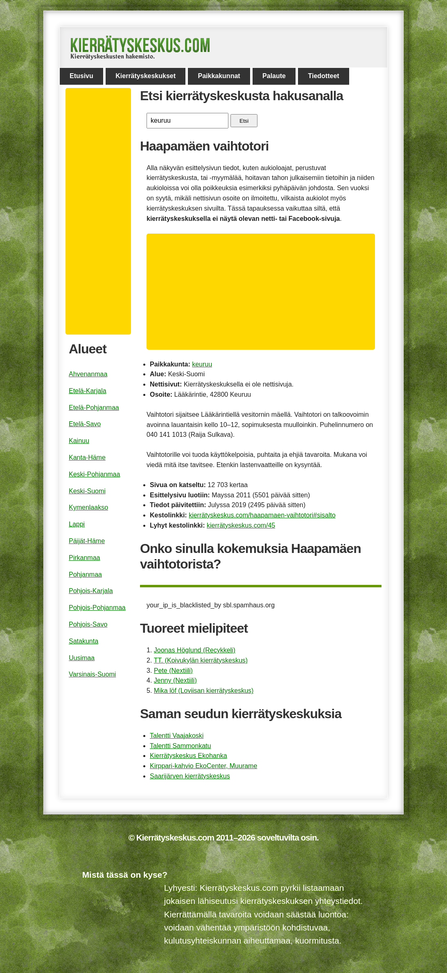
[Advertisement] (264, 291)
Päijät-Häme (87, 540)
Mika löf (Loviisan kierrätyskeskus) (204, 690)
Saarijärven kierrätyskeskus (190, 776)
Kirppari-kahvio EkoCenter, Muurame (203, 765)
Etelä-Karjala (87, 390)
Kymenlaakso (88, 507)
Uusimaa (82, 657)
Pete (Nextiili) (173, 670)
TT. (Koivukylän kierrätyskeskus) (201, 660)
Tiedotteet (323, 75)
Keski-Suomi (87, 491)
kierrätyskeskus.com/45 (241, 525)
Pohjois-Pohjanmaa (97, 607)
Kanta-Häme (87, 457)
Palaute (274, 75)
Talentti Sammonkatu (180, 745)
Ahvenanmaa (88, 374)
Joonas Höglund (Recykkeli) (194, 650)
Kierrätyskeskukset (145, 75)
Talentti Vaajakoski (176, 735)
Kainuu (79, 440)
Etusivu (81, 75)
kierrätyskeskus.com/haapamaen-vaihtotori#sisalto (262, 515)
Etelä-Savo (85, 423)
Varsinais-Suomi (92, 674)
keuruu (202, 364)
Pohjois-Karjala (91, 590)
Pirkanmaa (84, 557)
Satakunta (83, 641)
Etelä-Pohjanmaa (94, 407)
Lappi (77, 524)
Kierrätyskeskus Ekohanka (188, 755)
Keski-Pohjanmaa (94, 474)
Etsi (243, 121)
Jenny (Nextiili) (175, 680)
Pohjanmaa (85, 574)
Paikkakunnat (219, 75)
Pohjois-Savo (88, 624)
